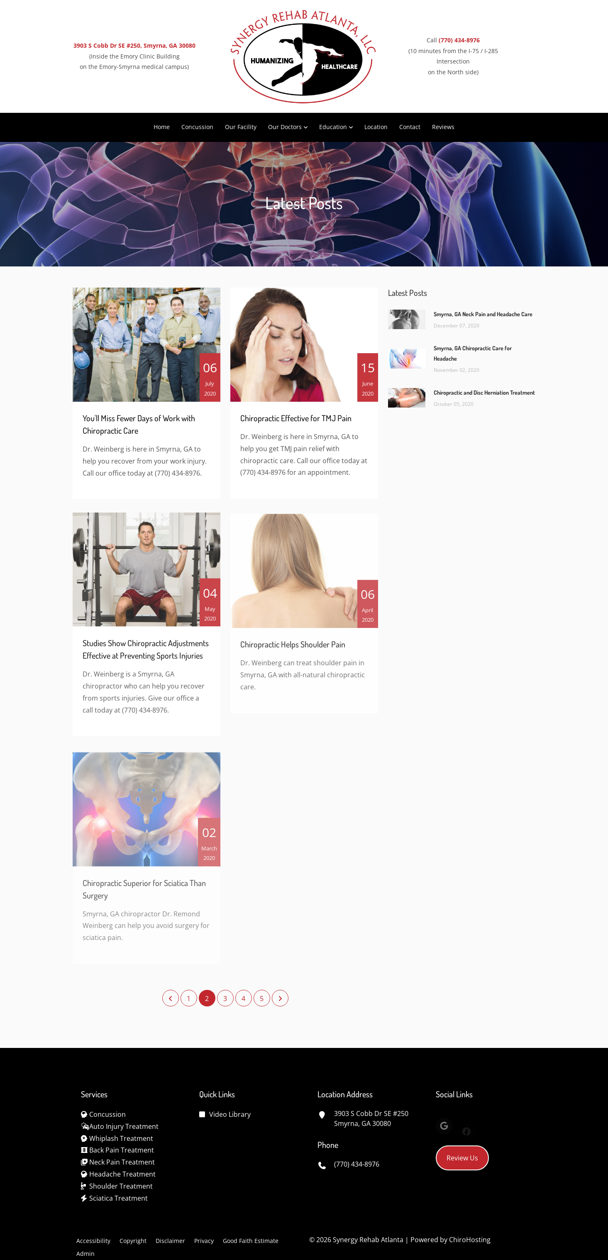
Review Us (462, 1157)
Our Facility (240, 127)
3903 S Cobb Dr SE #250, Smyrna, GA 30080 (134, 45)
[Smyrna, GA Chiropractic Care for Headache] (406, 358)
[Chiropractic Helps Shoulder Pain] (304, 579)
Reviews (443, 127)
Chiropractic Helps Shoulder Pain (292, 652)
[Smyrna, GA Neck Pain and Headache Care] (406, 318)
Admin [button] (85, 1254)
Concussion (197, 127)
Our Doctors (285, 127)
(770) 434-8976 (459, 40)
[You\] (146, 349)
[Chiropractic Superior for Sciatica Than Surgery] (146, 818)
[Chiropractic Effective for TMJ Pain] (304, 349)
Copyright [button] (133, 1241)
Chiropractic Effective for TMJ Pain (296, 422)
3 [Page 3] (225, 998)
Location (376, 127)
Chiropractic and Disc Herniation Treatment (484, 392)
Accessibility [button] (93, 1241)
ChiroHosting (470, 1239)
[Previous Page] (170, 998)
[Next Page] (280, 998)
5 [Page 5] (262, 998)
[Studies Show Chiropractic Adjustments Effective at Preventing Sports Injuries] (146, 575)
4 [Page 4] (243, 998)
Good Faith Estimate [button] (250, 1241)
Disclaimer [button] (170, 1241)
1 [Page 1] (188, 998)
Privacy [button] (204, 1241)
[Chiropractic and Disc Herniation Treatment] (406, 397)
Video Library (230, 1114)
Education (333, 127)
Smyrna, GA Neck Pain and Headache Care (483, 313)
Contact (409, 127)
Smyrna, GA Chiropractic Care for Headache (473, 353)
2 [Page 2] (207, 998)
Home (162, 127)
